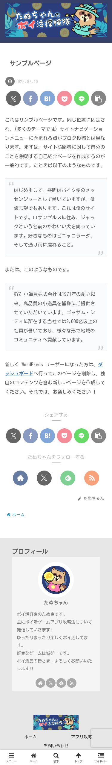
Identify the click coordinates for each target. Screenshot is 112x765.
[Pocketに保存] (64, 98)
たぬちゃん (56, 602)
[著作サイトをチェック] (20, 478)
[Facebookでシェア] (30, 98)
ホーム (30, 737)
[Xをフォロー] (44, 478)
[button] (98, 98)
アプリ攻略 (81, 737)
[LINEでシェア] (81, 98)
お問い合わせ (56, 746)
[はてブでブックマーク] (47, 98)
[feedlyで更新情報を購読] (67, 478)
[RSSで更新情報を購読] (91, 478)
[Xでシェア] (13, 98)
